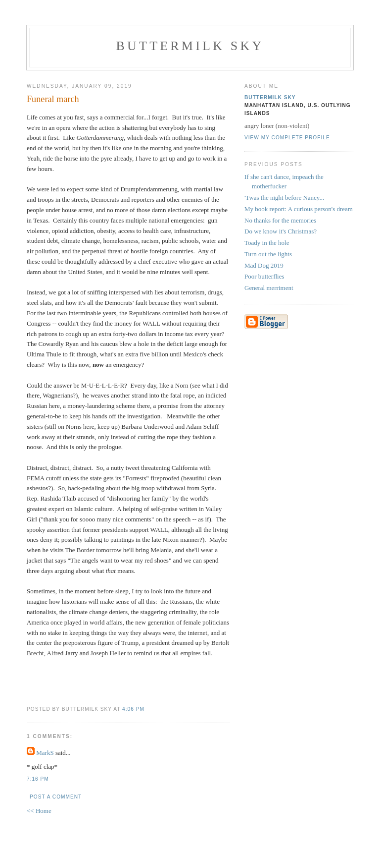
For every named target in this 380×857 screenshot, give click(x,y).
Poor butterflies (264, 276)
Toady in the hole (266, 242)
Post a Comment (56, 797)
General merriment (268, 287)
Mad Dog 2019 (264, 265)
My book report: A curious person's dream (298, 209)
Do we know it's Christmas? (280, 231)
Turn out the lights (268, 254)
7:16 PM (38, 779)
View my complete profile (287, 137)
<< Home (39, 810)
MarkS (44, 752)
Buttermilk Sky (190, 46)
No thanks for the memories (280, 220)
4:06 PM (133, 709)
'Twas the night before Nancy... (284, 197)
